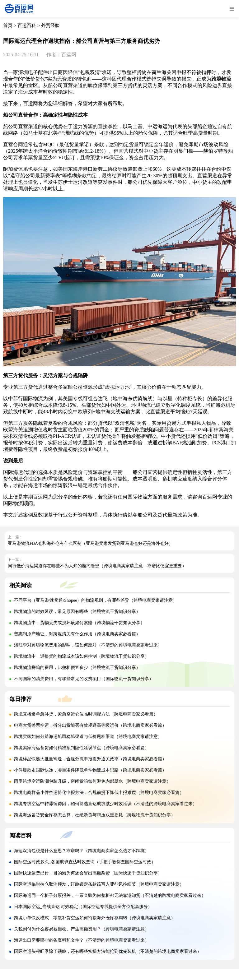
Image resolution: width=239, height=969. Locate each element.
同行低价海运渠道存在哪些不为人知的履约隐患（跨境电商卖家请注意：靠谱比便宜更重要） (97, 565)
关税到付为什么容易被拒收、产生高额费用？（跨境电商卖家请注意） (81, 929)
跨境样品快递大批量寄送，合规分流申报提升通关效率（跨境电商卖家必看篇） (90, 759)
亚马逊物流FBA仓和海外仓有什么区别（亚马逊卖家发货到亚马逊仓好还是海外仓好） (90, 543)
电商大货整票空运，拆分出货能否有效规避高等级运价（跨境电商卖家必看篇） (90, 725)
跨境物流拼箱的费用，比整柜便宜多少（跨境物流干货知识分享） (77, 667)
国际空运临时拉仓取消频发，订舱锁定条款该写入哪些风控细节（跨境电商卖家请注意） (99, 884)
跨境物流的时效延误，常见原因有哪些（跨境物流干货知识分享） (77, 611)
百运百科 (26, 25)
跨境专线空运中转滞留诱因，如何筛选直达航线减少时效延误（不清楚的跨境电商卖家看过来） (105, 803)
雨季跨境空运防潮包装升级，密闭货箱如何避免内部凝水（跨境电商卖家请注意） (92, 781)
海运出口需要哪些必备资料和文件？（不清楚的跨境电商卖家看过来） (81, 940)
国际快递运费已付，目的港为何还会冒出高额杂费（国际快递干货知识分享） (88, 873)
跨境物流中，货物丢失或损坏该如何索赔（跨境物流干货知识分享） (79, 622)
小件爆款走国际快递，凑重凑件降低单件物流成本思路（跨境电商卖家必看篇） (90, 770)
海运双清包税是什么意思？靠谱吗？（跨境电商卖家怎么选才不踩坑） (81, 850)
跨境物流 (221, 78)
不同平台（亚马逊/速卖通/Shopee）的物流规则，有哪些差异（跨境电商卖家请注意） (95, 600)
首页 (7, 25)
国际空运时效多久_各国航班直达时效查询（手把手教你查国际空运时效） (85, 862)
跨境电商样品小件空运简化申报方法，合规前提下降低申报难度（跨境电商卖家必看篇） (99, 792)
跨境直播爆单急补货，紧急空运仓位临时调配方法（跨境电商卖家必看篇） (86, 714)
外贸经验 (50, 25)
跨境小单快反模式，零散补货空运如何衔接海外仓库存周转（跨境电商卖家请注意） (94, 918)
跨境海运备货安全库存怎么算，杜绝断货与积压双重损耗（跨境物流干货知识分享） (94, 815)
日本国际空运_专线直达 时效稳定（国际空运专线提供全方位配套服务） (83, 906)
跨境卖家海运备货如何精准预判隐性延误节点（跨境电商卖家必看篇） (81, 747)
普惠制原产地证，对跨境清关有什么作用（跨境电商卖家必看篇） (77, 634)
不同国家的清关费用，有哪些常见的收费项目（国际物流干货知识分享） (83, 678)
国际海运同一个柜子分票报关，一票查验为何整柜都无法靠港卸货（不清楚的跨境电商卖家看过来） (110, 895)
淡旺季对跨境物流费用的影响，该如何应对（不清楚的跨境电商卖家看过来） (88, 645)
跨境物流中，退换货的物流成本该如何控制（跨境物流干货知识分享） (81, 656)
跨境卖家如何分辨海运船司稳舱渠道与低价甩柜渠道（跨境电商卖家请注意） (88, 736)
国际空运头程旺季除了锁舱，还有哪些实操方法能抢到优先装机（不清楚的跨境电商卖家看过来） (107, 951)
